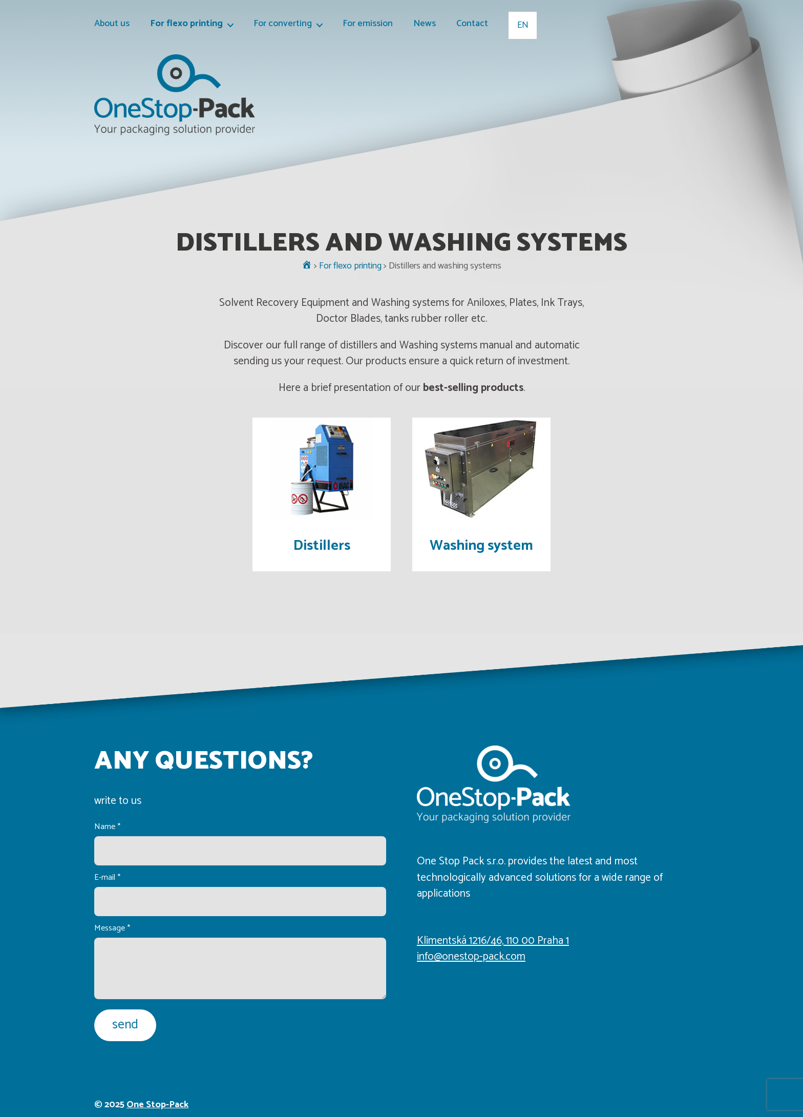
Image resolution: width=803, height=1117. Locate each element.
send (125, 1025)
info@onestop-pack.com (471, 956)
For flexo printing (186, 24)
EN (523, 25)
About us (112, 24)
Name (107, 827)
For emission (368, 24)
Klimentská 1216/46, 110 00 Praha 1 (493, 940)
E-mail (107, 877)
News (424, 24)
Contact (472, 24)
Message (112, 928)
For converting (282, 24)
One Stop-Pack (157, 1104)
